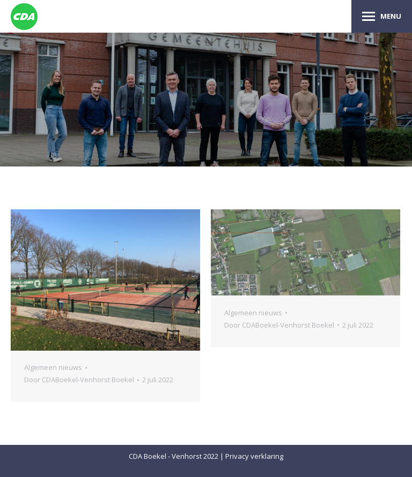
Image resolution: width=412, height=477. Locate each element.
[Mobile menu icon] (381, 16)
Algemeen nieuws (53, 367)
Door (79, 379)
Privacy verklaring (254, 456)
